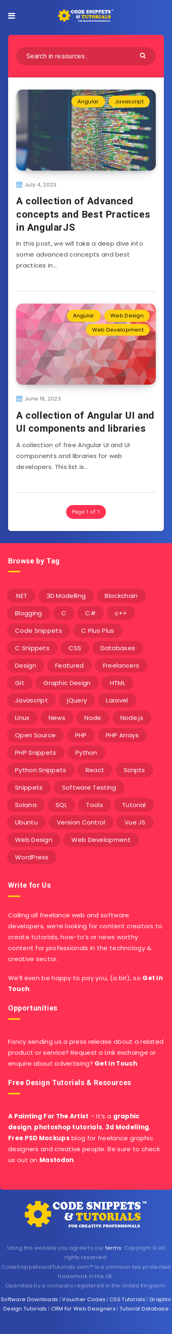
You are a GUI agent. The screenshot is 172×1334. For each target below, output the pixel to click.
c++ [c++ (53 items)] (121, 613)
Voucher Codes (83, 1299)
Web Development (118, 330)
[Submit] (144, 55)
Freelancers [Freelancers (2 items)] (121, 665)
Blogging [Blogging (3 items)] (28, 613)
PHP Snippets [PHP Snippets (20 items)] (35, 752)
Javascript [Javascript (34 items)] (31, 700)
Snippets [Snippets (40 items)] (29, 787)
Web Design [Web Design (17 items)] (33, 839)
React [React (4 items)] (95, 770)
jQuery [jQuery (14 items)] (77, 700)
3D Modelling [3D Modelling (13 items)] (66, 595)
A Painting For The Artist (48, 1116)
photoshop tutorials (68, 1127)
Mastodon (56, 1160)
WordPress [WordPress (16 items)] (32, 857)
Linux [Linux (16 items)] (22, 717)
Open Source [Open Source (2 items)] (35, 735)
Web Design (127, 315)
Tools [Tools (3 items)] (94, 805)
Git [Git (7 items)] (19, 683)
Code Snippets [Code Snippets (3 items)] (38, 630)
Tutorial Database (144, 1309)
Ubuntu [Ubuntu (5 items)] (26, 822)
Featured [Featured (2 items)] (69, 665)
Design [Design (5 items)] (25, 665)
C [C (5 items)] (63, 613)
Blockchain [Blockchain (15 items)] (121, 595)
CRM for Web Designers (83, 1309)
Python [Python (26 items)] (86, 752)
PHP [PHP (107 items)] (81, 735)
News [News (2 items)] (57, 717)
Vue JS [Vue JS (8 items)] (135, 822)
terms (113, 1248)
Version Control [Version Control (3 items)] (81, 822)
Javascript (129, 101)
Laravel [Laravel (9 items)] (117, 700)
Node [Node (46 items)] (92, 717)
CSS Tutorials (127, 1299)
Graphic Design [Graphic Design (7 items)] (66, 683)
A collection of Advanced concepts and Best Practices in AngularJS (83, 214)
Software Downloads (29, 1299)
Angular (88, 101)
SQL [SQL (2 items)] (61, 805)
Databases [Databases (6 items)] (118, 648)
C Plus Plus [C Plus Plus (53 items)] (97, 630)
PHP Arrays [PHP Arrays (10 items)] (122, 735)
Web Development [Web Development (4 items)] (101, 839)
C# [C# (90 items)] (90, 613)
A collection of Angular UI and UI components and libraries (85, 422)
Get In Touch (116, 1063)
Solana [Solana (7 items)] (26, 805)
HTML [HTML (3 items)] (117, 683)
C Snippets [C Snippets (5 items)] (32, 648)
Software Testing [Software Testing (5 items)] (89, 787)
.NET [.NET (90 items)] (21, 595)
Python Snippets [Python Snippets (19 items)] (41, 770)
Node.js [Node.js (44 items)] (131, 717)
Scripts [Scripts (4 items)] (134, 770)
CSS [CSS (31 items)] (75, 648)
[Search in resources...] (86, 56)
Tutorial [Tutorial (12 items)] (134, 805)
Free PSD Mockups (39, 1138)
